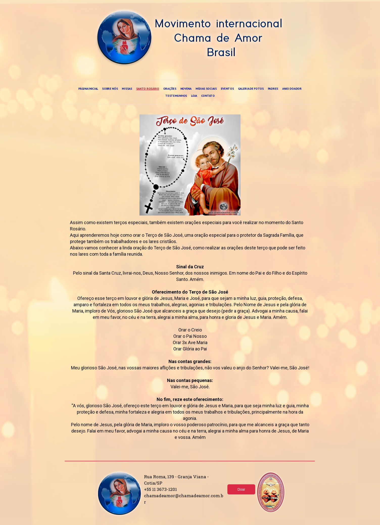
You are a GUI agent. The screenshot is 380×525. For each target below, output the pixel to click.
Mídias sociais (206, 88)
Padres (273, 88)
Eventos (227, 88)
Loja (194, 96)
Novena (186, 88)
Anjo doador (292, 88)
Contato (208, 96)
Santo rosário (147, 88)
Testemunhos (176, 96)
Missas (127, 88)
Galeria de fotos (251, 88)
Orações (169, 88)
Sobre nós (110, 88)
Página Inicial (88, 88)
